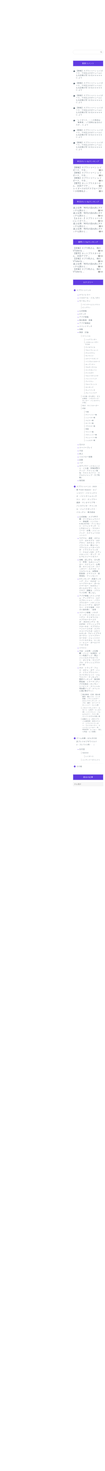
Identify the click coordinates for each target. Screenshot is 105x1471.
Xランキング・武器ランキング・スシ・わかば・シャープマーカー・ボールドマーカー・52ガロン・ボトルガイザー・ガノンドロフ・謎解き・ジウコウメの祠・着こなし (90, 586)
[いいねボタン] (6, 669)
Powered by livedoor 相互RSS (11, 92)
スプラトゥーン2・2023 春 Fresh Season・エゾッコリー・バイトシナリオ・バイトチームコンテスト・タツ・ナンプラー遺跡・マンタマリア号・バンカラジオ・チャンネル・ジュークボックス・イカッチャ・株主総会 (86, 499)
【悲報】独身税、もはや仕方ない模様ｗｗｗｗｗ (20, 475)
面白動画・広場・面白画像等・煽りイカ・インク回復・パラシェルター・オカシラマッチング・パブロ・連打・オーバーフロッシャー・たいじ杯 (91, 700)
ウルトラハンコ (91, 384)
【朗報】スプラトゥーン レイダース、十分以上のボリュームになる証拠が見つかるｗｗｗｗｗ (89, 73)
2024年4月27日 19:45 (10, 848)
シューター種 (9, 100)
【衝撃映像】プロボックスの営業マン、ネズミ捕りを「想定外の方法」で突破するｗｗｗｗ (31, 74)
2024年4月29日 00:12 (16, 720)
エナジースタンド (92, 359)
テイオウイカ (90, 347)
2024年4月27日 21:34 (16, 1078)
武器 (84, 408)
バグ (81, 463)
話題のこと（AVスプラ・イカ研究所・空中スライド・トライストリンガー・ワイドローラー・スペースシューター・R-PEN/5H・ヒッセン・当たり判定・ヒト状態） (92, 725)
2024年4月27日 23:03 (10, 1212)
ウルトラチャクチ (92, 376)
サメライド (90, 356)
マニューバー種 (91, 437)
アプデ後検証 (84, 323)
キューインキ (90, 390)
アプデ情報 (84, 317)
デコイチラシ (90, 353)
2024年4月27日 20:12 (10, 929)
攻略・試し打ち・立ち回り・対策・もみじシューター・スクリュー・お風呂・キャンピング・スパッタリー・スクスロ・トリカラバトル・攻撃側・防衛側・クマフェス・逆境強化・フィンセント (89, 568)
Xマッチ (82, 314)
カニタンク (90, 387)
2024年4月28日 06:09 (16, 1245)
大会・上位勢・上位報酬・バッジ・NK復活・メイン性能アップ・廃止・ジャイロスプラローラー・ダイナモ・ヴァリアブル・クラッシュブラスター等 (90, 658)
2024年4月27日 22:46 (10, 1182)
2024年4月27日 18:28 (10, 785)
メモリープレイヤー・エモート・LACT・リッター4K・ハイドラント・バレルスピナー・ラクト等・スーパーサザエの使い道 (91, 712)
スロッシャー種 (91, 435)
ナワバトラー (84, 295)
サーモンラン (84, 301)
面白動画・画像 (85, 320)
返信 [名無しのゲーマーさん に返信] (64, 677)
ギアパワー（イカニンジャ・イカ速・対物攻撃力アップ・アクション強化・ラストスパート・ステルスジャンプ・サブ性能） (89, 471)
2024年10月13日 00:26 (16, 1344)
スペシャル (86, 336)
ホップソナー (90, 364)
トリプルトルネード (93, 361)
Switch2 (85, 753)
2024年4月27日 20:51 (10, 1030)
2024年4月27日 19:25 (10, 817)
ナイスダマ (90, 373)
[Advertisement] (35, 390)
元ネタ (82, 445)
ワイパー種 (90, 432)
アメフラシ (90, 381)
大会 (81, 451)
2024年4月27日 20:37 (10, 995)
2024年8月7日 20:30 (10, 1403)
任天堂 (82, 749)
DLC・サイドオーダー (90, 405)
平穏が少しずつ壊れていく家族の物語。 (18, 431)
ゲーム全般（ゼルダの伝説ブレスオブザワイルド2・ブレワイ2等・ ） (86, 741)
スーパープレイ (85, 448)
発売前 (82, 480)
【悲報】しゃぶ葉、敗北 (12, 469)
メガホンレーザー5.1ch (92, 343)
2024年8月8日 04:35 (10, 1431)
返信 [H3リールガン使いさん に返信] (64, 1362)
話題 (81, 460)
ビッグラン (86, 307)
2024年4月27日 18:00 (10, 685)
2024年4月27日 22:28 (22, 1108)
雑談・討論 (84, 332)
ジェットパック (91, 379)
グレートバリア (91, 393)
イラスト (83, 648)
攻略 (81, 329)
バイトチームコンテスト (91, 304)
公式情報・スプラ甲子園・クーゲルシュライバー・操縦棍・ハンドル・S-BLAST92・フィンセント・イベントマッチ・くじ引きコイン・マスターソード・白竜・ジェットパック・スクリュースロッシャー (90, 526)
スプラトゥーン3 (83, 290)
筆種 (87, 429)
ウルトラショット (92, 350)
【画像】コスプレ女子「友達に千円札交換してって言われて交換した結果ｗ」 (27, 61)
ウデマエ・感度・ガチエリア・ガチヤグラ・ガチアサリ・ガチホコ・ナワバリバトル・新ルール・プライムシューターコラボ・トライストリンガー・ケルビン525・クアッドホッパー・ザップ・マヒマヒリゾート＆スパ (90, 547)
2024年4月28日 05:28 (10, 1276)
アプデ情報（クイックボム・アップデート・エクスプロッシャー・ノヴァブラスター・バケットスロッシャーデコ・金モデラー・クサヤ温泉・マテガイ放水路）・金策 (89, 603)
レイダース (90, 756)
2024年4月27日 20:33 (10, 960)
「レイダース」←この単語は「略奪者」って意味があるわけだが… (89, 122)
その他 (79, 766)
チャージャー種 (91, 415)
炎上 (81, 454)
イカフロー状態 (85, 457)
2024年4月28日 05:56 (10, 1309)
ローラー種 (90, 423)
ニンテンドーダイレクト (91, 760)
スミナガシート (91, 370)
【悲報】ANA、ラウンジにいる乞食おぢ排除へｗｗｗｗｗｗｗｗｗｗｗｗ (26, 87)
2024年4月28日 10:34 (10, 1371)
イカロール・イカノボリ (89, 298)
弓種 (87, 412)
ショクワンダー (91, 339)
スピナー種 (90, 420)
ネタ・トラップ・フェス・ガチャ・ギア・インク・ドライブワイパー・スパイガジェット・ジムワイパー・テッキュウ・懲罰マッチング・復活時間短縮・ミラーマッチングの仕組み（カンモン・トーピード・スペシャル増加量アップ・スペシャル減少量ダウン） (89, 679)
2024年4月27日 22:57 (16, 1149)
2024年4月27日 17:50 (10, 657)
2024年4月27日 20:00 (10, 894)
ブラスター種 (90, 426)
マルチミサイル (91, 367)
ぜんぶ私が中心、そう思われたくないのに (16, 55)
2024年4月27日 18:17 (10, 749)
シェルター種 (90, 440)
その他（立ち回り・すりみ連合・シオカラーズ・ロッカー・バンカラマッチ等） (91, 399)
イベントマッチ (85, 326)
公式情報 (83, 311)
